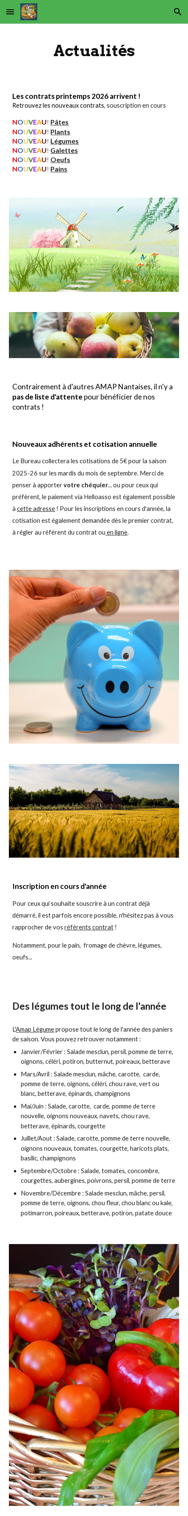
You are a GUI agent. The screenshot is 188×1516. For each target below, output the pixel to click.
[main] (94, 51)
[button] (10, 11)
